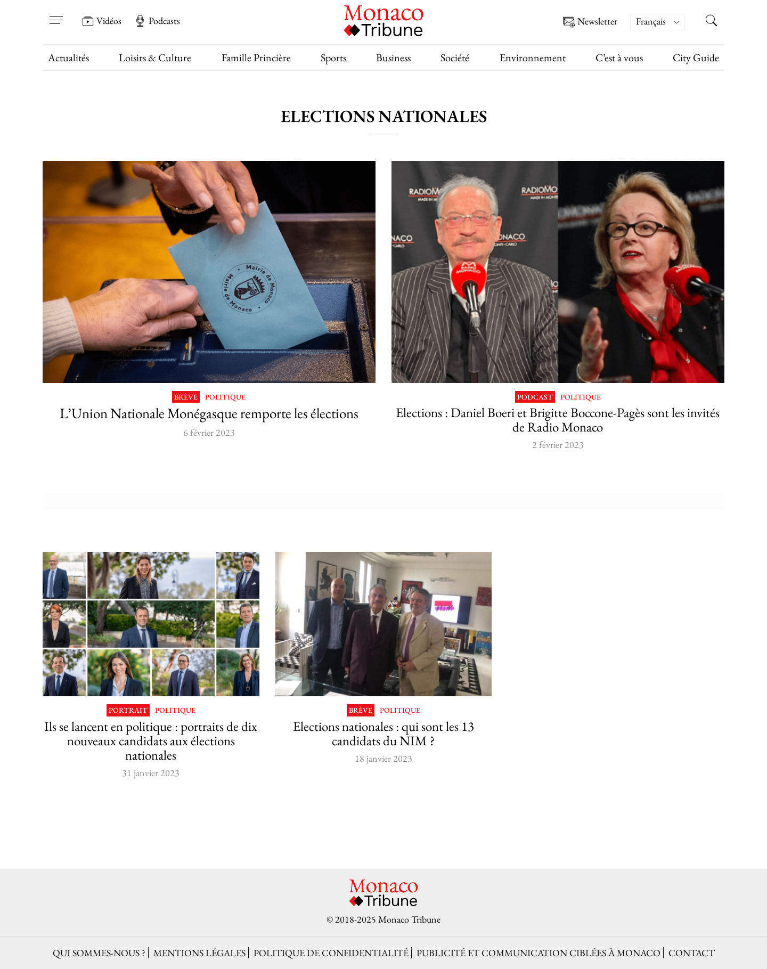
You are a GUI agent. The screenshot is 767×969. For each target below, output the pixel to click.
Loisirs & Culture (155, 57)
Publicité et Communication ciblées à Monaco (538, 953)
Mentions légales (199, 953)
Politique (225, 397)
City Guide (696, 57)
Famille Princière (256, 57)
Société (454, 57)
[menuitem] (657, 22)
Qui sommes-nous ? (99, 953)
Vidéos (101, 21)
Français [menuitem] (651, 21)
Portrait (128, 710)
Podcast (535, 397)
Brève (186, 397)
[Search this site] (711, 22)
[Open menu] (56, 13)
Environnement (533, 57)
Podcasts (157, 21)
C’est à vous (619, 57)
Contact (691, 953)
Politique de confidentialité (331, 953)
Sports (333, 57)
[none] (663, 22)
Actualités (68, 57)
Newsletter (590, 22)
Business (393, 57)
